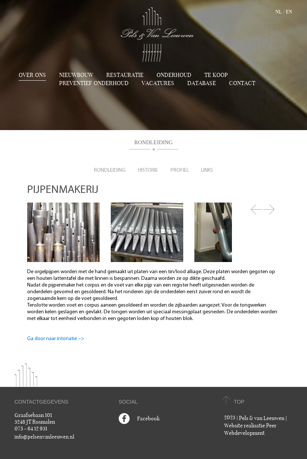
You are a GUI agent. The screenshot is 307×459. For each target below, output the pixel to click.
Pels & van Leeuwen (261, 418)
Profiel (180, 170)
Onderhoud (173, 75)
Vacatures (158, 83)
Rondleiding (110, 170)
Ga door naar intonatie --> (55, 339)
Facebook (148, 418)
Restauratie (124, 75)
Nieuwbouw (76, 75)
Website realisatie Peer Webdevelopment (250, 429)
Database (201, 83)
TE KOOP (216, 75)
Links (207, 170)
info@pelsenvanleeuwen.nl (44, 437)
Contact (242, 83)
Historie (148, 170)
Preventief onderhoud (94, 83)
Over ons (32, 75)
